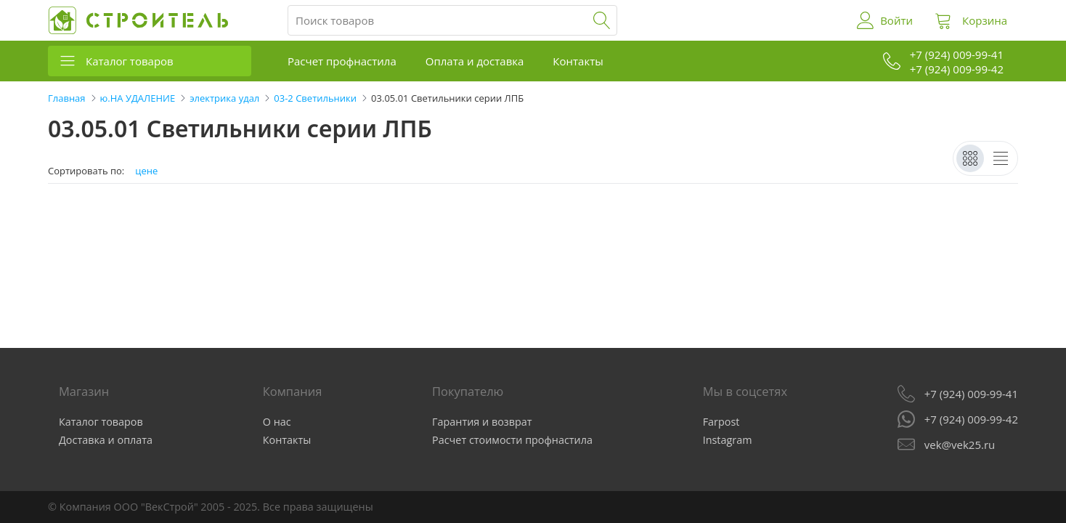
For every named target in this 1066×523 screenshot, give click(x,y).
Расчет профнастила (342, 61)
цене (146, 171)
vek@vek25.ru (959, 444)
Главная (67, 98)
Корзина (984, 20)
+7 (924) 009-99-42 (971, 419)
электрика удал (224, 98)
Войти (896, 20)
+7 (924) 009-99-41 (971, 393)
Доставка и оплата (105, 440)
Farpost (721, 422)
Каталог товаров (130, 61)
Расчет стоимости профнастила (512, 440)
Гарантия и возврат (482, 422)
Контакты (578, 61)
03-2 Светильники (315, 98)
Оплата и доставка (475, 61)
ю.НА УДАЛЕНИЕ (138, 98)
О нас (277, 422)
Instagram (727, 440)
